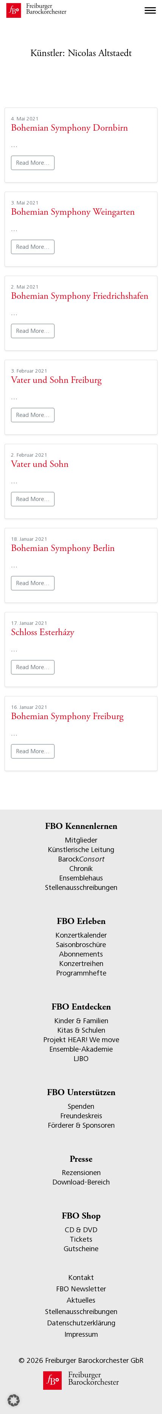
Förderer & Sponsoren (81, 1125)
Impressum (81, 1334)
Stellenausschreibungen (81, 887)
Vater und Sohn (40, 465)
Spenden (81, 1106)
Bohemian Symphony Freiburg (67, 717)
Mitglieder (81, 840)
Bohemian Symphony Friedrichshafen (79, 296)
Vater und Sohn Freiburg (56, 380)
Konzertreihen (81, 963)
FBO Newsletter (81, 1288)
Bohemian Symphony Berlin (63, 549)
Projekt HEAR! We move (81, 1039)
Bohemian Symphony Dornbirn (69, 128)
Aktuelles (81, 1300)
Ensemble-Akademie (81, 1049)
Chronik (81, 868)
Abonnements (81, 954)
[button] (13, 1400)
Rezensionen (81, 1172)
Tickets (81, 1239)
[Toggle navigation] (150, 10)
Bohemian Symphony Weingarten (73, 212)
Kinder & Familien (81, 1020)
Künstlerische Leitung (81, 849)
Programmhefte (81, 973)
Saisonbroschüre (81, 944)
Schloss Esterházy (42, 633)
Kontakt (81, 1277)
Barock (81, 859)
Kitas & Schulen (81, 1030)
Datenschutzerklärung (81, 1323)
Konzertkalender (81, 935)
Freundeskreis (81, 1115)
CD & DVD (81, 1229)
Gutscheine (81, 1248)
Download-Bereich (81, 1182)
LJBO (81, 1058)
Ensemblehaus (81, 878)
